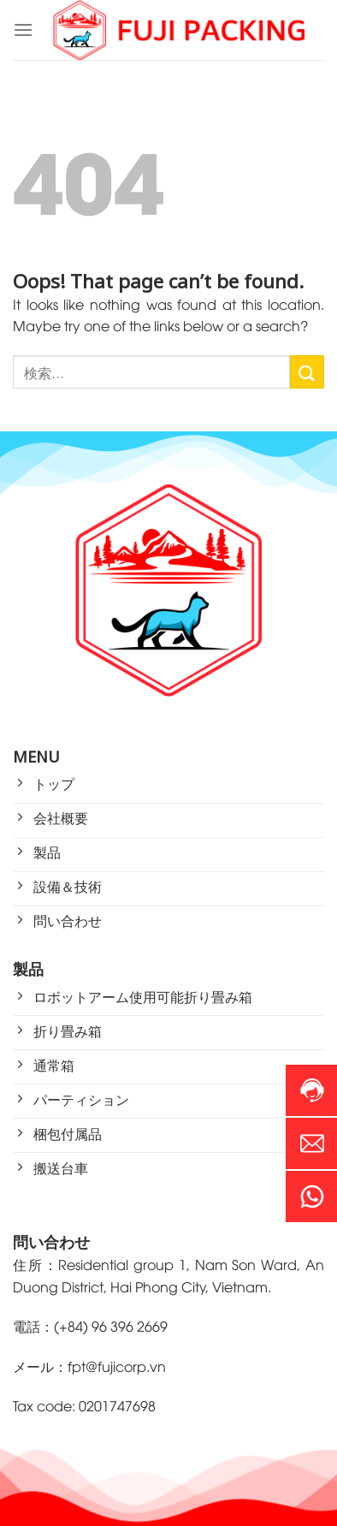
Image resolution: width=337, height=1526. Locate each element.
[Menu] (23, 29)
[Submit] (307, 372)
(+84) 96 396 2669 (111, 1325)
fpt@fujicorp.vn (117, 1366)
